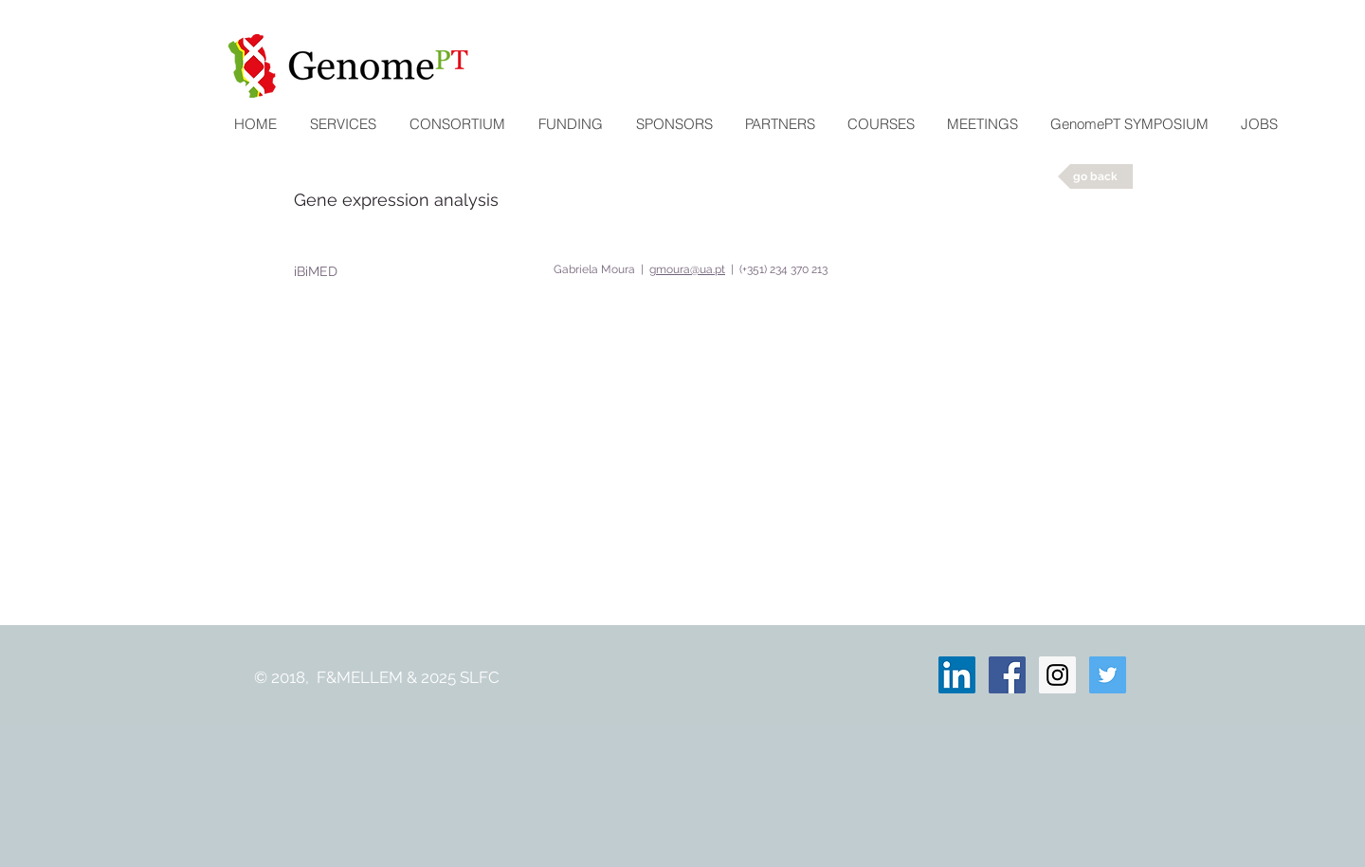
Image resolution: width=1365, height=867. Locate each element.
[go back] (1095, 176)
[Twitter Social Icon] (1107, 674)
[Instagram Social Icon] (1057, 674)
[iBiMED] (318, 271)
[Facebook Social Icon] (1007, 674)
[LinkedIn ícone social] (956, 674)
